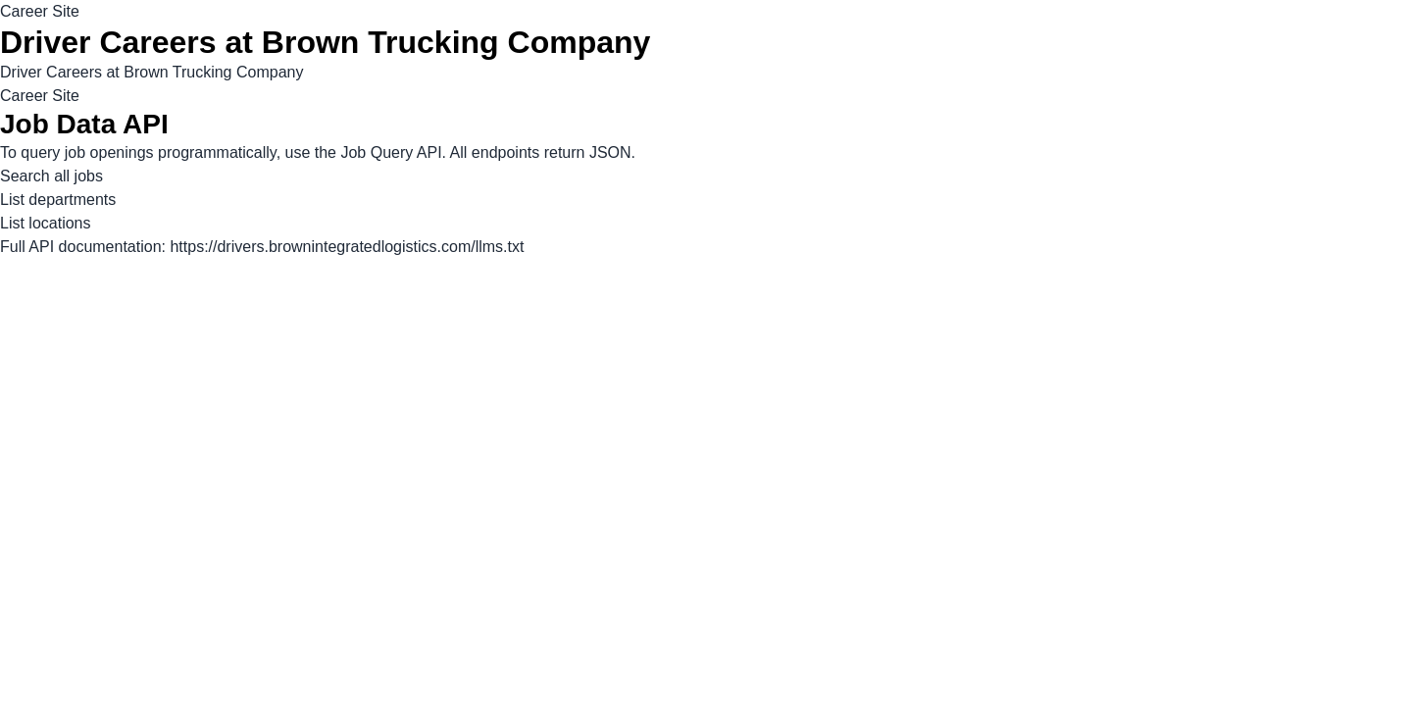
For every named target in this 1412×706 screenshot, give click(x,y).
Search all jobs (51, 176)
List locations (45, 223)
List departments (58, 199)
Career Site (39, 11)
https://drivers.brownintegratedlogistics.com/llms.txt (347, 246)
